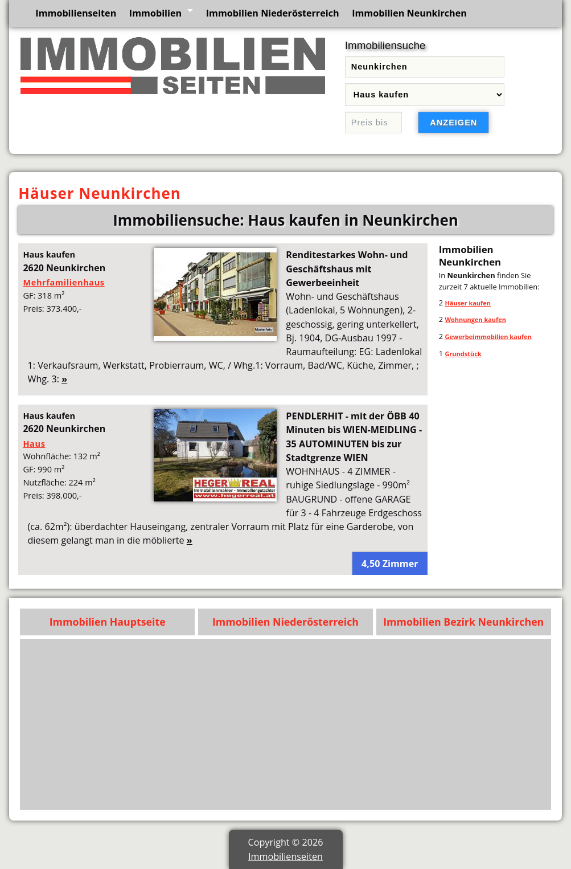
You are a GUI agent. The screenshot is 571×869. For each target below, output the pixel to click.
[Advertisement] (285, 724)
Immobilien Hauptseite (108, 622)
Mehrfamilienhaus (63, 282)
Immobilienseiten (75, 13)
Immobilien (155, 13)
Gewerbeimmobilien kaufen (488, 336)
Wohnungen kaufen (475, 319)
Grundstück (463, 353)
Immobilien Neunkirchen (409, 13)
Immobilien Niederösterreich (272, 13)
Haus (34, 443)
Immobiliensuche (385, 45)
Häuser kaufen (468, 303)
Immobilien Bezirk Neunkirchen (463, 622)
